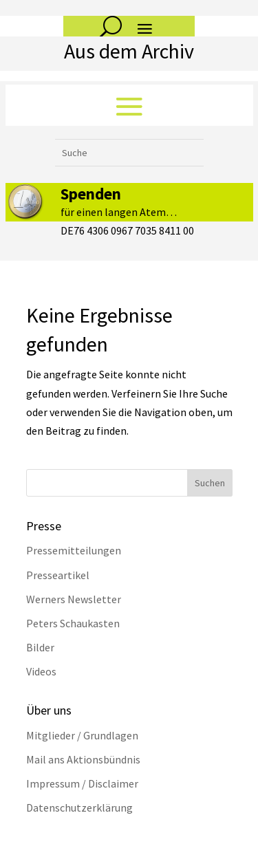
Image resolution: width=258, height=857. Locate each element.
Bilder (40, 647)
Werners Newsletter (73, 599)
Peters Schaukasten (73, 623)
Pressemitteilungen (73, 550)
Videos (41, 671)
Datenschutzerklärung (79, 807)
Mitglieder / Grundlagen (82, 735)
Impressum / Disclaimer (82, 783)
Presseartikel (57, 575)
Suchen (210, 483)
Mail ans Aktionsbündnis (83, 759)
